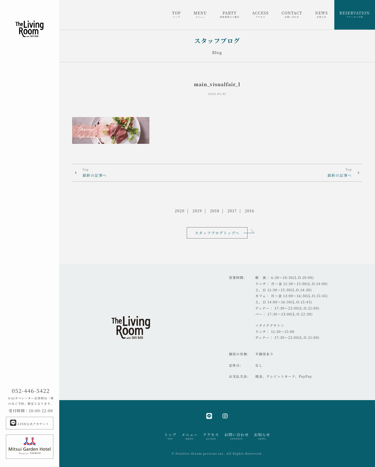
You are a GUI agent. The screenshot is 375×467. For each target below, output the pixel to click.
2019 (197, 210)
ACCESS (260, 14)
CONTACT (292, 14)
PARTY (230, 14)
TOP (176, 14)
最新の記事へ (144, 172)
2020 (180, 210)
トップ (170, 436)
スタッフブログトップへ (217, 232)
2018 (214, 210)
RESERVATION (354, 14)
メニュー (189, 436)
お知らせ (262, 436)
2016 (249, 210)
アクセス (211, 436)
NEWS (321, 14)
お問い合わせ (236, 436)
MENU (200, 14)
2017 (232, 210)
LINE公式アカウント (29, 423)
